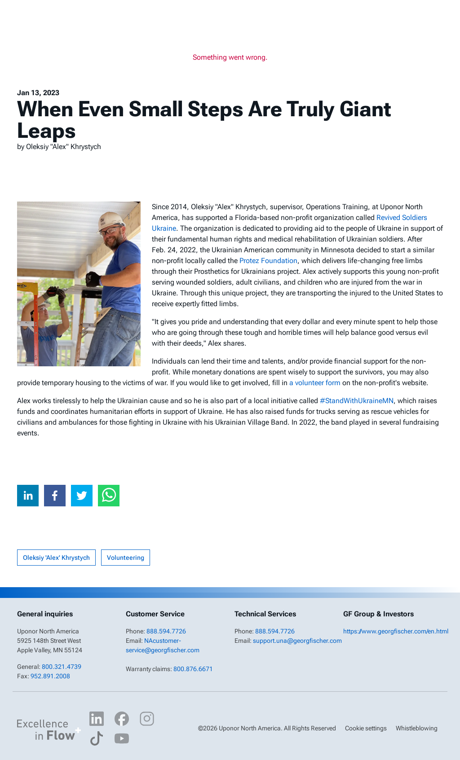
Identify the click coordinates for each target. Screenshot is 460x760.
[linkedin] (28, 495)
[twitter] (82, 495)
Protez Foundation (268, 260)
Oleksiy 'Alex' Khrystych (56, 557)
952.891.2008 (50, 676)
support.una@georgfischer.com (297, 640)
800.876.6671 (193, 668)
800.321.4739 (61, 666)
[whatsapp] (108, 495)
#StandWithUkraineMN (357, 400)
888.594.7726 (166, 631)
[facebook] (55, 495)
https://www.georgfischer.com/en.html (395, 631)
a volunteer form (315, 382)
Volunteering (125, 557)
